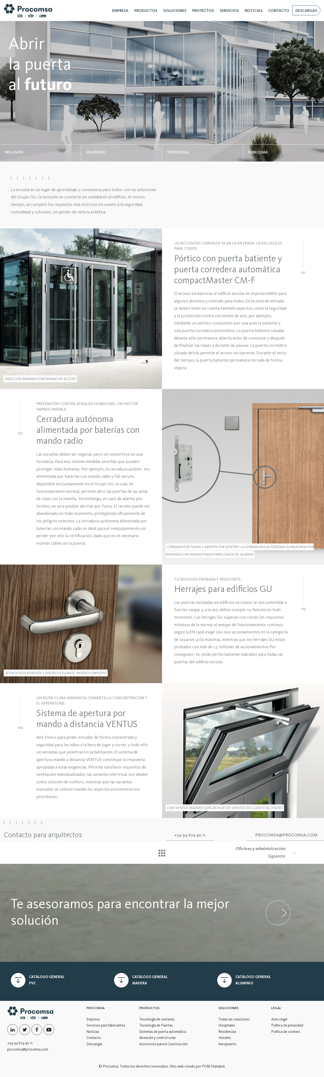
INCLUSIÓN (14, 152)
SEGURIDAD (95, 152)
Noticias (92, 1031)
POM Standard (213, 1066)
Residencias (227, 1031)
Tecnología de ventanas (157, 1019)
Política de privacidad (287, 1025)
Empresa (93, 1019)
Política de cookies (285, 1031)
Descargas (94, 1044)
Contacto (93, 1038)
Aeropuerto (227, 1044)
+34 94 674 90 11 (19, 1043)
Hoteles (224, 1038)
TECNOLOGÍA (178, 152)
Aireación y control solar (157, 1038)
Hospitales (226, 1025)
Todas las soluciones (234, 1019)
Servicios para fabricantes (105, 1025)
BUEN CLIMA (258, 152)
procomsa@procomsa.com (27, 1049)
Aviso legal (279, 1019)
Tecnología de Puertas (156, 1025)
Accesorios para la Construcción (163, 1044)
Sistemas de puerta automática (162, 1031)
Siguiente (245, 852)
